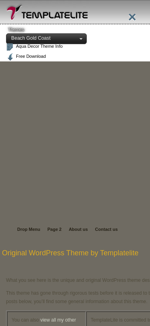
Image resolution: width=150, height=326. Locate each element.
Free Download (31, 56)
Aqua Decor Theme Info (39, 46)
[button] (46, 38)
